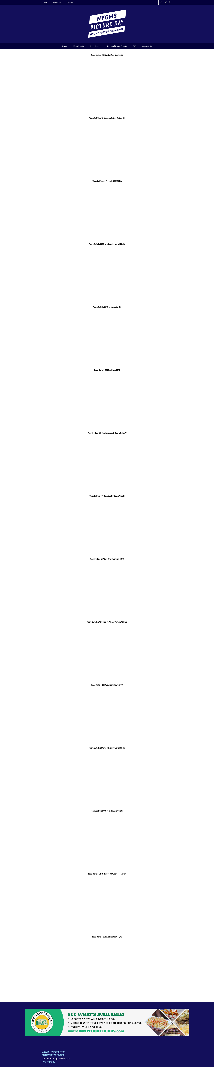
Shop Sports (78, 46)
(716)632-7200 (58, 1052)
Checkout (70, 2)
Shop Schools (95, 46)
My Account (57, 2)
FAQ (134, 46)
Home (64, 46)
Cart (45, 2)
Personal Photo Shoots (117, 46)
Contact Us (147, 46)
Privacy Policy (48, 1062)
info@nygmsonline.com (52, 1055)
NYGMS (45, 1052)
